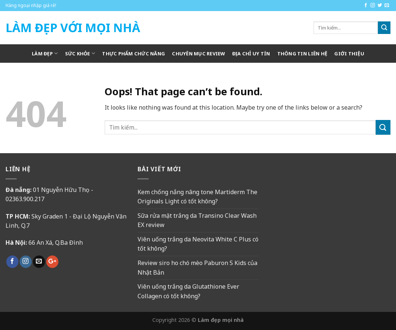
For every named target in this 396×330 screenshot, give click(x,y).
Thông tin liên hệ (302, 53)
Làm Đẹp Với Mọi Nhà (73, 28)
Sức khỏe (80, 53)
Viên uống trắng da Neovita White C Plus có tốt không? (198, 244)
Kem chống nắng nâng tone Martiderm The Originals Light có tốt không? (197, 197)
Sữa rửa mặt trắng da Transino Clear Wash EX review (197, 220)
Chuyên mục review (198, 53)
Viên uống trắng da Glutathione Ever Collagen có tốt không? (188, 291)
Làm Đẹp (45, 53)
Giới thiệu (349, 53)
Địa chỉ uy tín (251, 53)
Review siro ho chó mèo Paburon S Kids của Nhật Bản (197, 267)
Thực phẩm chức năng (133, 53)
